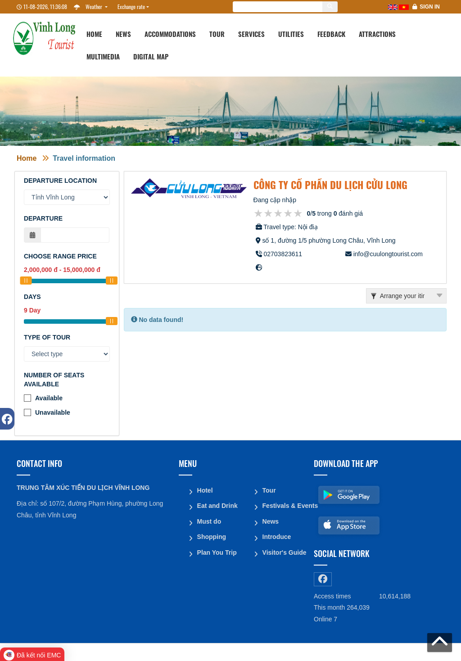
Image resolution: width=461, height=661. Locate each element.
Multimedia (103, 56)
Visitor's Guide (284, 551)
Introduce (276, 535)
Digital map (150, 56)
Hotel (204, 489)
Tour (217, 34)
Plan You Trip (216, 551)
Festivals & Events (284, 505)
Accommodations (170, 34)
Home (94, 34)
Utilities (291, 34)
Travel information (84, 158)
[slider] (26, 280)
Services (251, 34)
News (123, 34)
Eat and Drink (217, 505)
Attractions (377, 34)
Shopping (211, 535)
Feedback (331, 34)
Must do (209, 520)
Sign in (430, 7)
